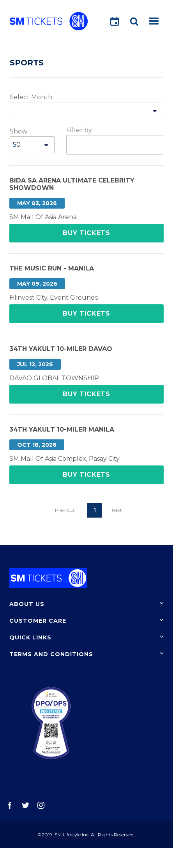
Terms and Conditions (51, 654)
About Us (26, 603)
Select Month (31, 97)
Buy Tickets (86, 233)
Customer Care (37, 620)
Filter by (79, 130)
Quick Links (30, 637)
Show (18, 131)
